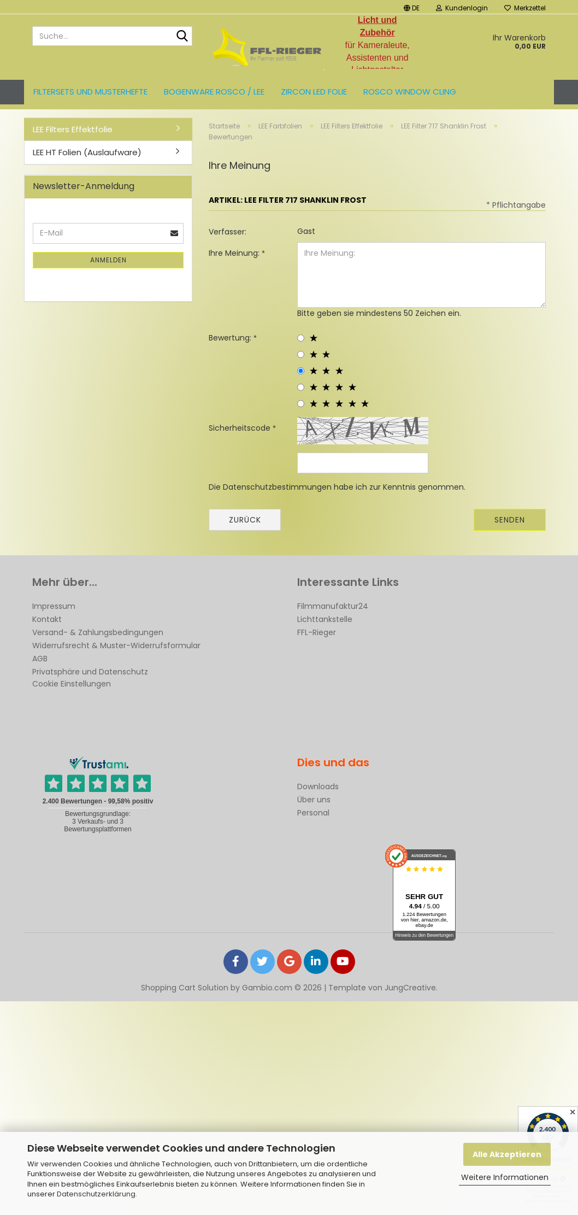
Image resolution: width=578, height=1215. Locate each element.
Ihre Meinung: (235, 253)
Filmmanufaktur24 (332, 606)
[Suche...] (182, 36)
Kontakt (47, 619)
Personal (313, 812)
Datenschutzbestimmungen (277, 487)
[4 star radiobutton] (300, 387)
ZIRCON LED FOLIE (314, 91)
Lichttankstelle (324, 619)
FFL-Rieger (316, 632)
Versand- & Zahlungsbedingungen (97, 632)
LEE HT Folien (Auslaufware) (87, 152)
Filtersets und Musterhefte (90, 91)
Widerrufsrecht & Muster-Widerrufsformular (116, 645)
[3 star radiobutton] (300, 370)
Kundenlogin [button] (462, 8)
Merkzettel (525, 8)
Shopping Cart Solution (184, 987)
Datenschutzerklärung (96, 1194)
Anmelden (108, 260)
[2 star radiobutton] (300, 354)
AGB (40, 658)
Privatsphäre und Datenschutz (90, 671)
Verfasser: (227, 231)
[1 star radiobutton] (300, 338)
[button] (412, 7)
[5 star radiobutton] (300, 403)
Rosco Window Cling (409, 91)
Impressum (53, 606)
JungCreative (410, 987)
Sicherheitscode (241, 427)
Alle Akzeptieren (507, 1154)
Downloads (318, 786)
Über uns (314, 799)
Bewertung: (231, 337)
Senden (509, 519)
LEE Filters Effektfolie (73, 129)
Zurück (245, 519)
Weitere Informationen (504, 1177)
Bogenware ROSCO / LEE (214, 91)
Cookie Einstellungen (71, 683)
